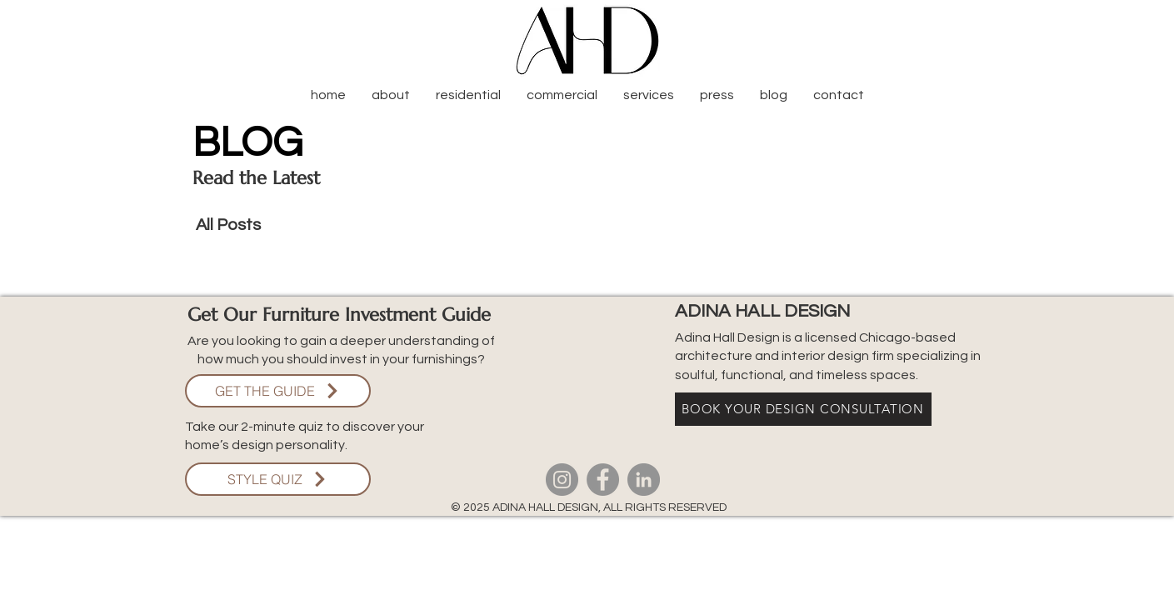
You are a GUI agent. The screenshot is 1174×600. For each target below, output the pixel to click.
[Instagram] (562, 479)
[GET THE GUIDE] (278, 391)
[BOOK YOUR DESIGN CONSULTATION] (803, 409)
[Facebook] (603, 479)
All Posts (228, 225)
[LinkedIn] (643, 479)
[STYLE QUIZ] (278, 479)
